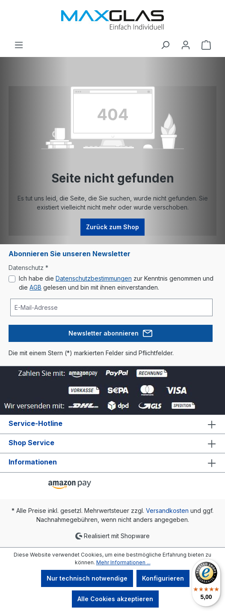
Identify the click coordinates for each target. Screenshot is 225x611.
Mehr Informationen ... (123, 562)
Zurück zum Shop (112, 227)
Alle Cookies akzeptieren (115, 598)
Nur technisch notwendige (87, 578)
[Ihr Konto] (185, 45)
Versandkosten (167, 510)
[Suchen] (165, 45)
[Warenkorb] (206, 45)
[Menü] (19, 45)
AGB (35, 287)
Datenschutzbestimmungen (94, 278)
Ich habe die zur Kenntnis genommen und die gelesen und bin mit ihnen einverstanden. (116, 283)
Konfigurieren (163, 578)
